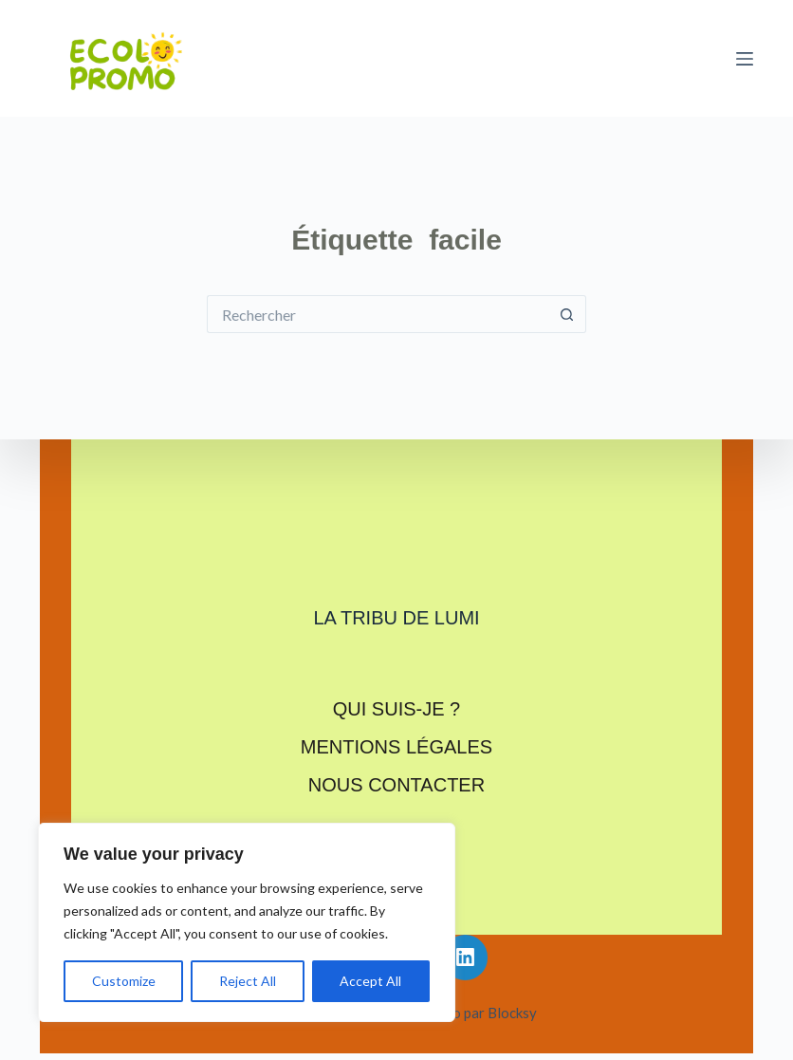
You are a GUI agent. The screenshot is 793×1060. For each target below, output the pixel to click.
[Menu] (744, 58)
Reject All (247, 981)
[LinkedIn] (466, 957)
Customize (124, 981)
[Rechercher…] (377, 314)
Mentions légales (396, 746)
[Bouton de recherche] (567, 314)
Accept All (370, 981)
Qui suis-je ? (396, 708)
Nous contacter (396, 784)
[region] (246, 922)
